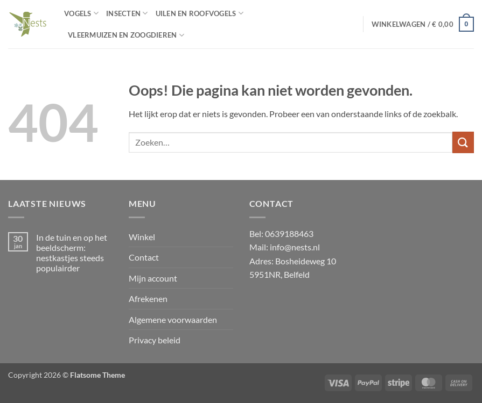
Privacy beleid (154, 340)
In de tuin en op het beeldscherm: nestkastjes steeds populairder (71, 253)
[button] (423, 24)
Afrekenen (148, 298)
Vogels (81, 13)
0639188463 (289, 233)
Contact (144, 257)
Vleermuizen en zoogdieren (126, 35)
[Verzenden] (463, 142)
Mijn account (153, 278)
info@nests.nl (295, 247)
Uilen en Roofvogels (199, 13)
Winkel (142, 237)
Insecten (127, 13)
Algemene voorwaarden (173, 319)
